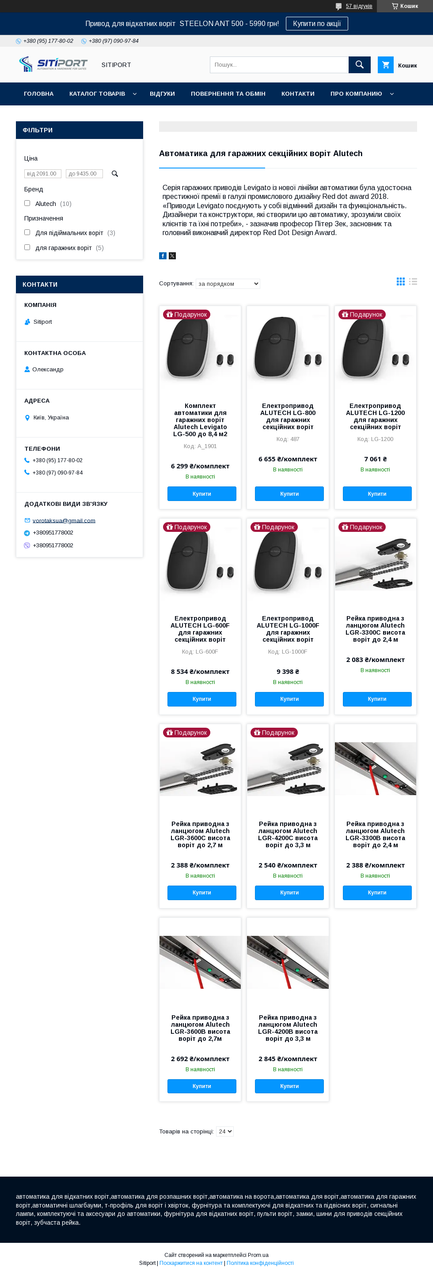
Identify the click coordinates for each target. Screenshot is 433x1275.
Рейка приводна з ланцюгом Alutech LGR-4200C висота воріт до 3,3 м (288, 834)
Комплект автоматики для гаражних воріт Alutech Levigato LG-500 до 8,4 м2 (200, 419)
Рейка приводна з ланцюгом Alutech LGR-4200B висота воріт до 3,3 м (288, 1028)
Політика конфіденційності (260, 1263)
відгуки (162, 93)
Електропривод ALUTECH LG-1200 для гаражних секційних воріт (375, 416)
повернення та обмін (228, 93)
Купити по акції (317, 23)
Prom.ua (258, 1255)
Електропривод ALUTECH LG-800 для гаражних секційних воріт (287, 416)
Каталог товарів (97, 93)
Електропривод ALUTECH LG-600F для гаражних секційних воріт (200, 629)
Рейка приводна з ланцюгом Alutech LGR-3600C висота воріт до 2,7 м (200, 834)
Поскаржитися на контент (191, 1263)
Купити (202, 494)
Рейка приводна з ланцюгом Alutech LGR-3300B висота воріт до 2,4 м (375, 834)
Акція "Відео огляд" (262, 116)
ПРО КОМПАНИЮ (356, 93)
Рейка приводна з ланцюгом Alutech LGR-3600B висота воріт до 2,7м (200, 1028)
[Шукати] (360, 64)
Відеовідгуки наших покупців (161, 116)
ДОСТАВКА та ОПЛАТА (59, 116)
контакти (298, 93)
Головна (38, 93)
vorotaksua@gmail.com (64, 520)
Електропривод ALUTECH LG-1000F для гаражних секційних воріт (288, 629)
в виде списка (413, 283)
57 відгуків (359, 6)
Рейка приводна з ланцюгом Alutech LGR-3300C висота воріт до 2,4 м (375, 629)
